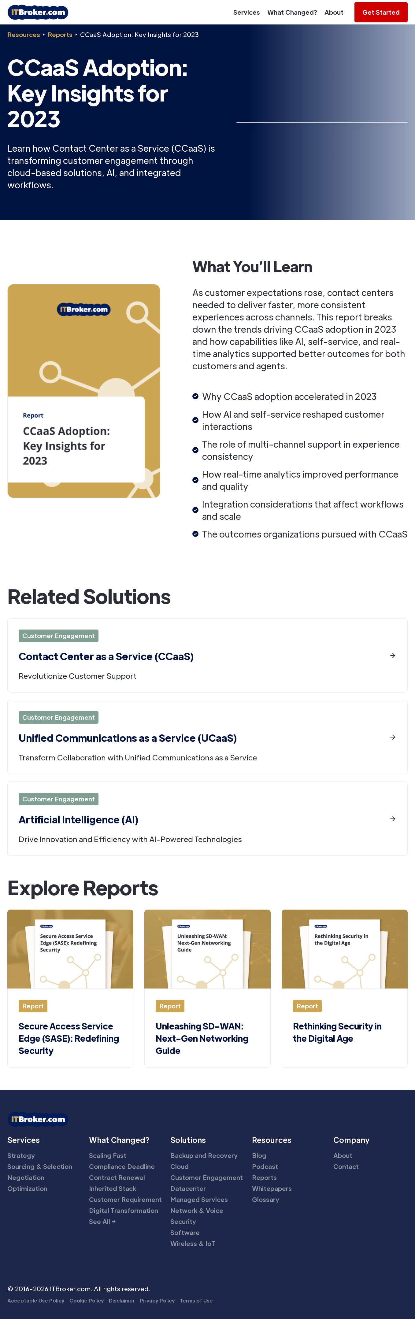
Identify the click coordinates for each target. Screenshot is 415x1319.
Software (185, 1232)
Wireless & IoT (192, 1243)
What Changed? (292, 12)
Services (246, 12)
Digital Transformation (123, 1210)
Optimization (27, 1188)
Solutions (188, 1139)
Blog (259, 1155)
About (333, 12)
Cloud (179, 1166)
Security (183, 1221)
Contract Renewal (117, 1177)
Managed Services (199, 1199)
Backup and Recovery (204, 1155)
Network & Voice (196, 1210)
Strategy (21, 1155)
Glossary (265, 1199)
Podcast (265, 1166)
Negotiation (25, 1177)
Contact (346, 1166)
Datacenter (188, 1188)
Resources (23, 35)
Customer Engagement (206, 1177)
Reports (60, 35)
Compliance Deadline (122, 1166)
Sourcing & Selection (39, 1166)
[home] (38, 12)
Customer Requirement (125, 1199)
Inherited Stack (112, 1188)
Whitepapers (272, 1188)
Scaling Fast (107, 1155)
